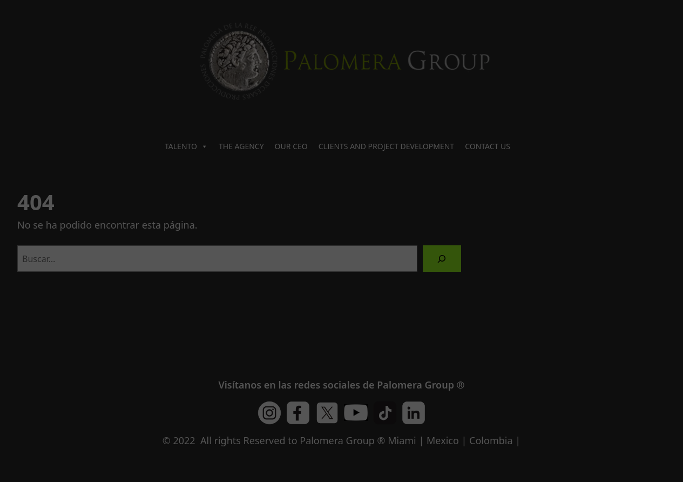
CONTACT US (487, 146)
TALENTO (186, 146)
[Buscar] (442, 258)
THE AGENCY (241, 146)
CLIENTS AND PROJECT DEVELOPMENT (386, 146)
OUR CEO (291, 146)
